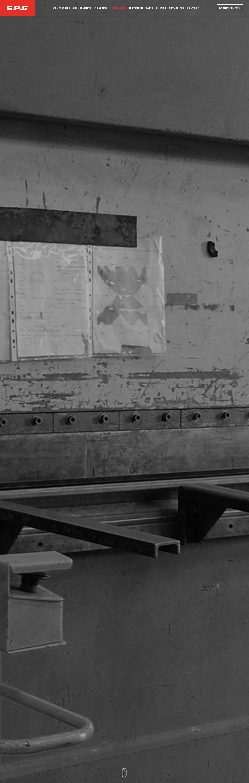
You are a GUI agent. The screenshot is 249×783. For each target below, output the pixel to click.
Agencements (81, 8)
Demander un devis (230, 8)
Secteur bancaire (141, 8)
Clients (160, 8)
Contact (193, 8)
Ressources (118, 8)
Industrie (100, 8)
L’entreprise (61, 8)
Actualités (176, 8)
